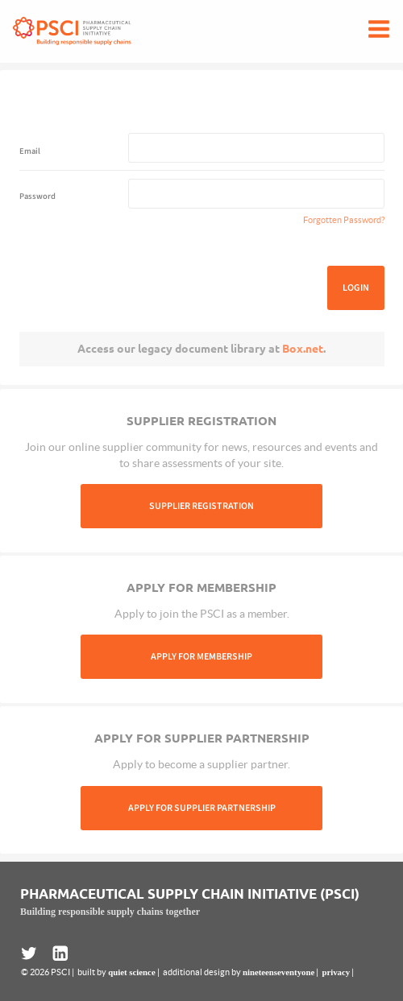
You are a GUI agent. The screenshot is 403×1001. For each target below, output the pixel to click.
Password (37, 196)
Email (29, 151)
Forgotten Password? (343, 220)
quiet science (131, 972)
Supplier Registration (201, 506)
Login (356, 288)
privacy (336, 972)
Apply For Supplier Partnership (202, 808)
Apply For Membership (201, 657)
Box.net (302, 348)
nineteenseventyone (278, 972)
